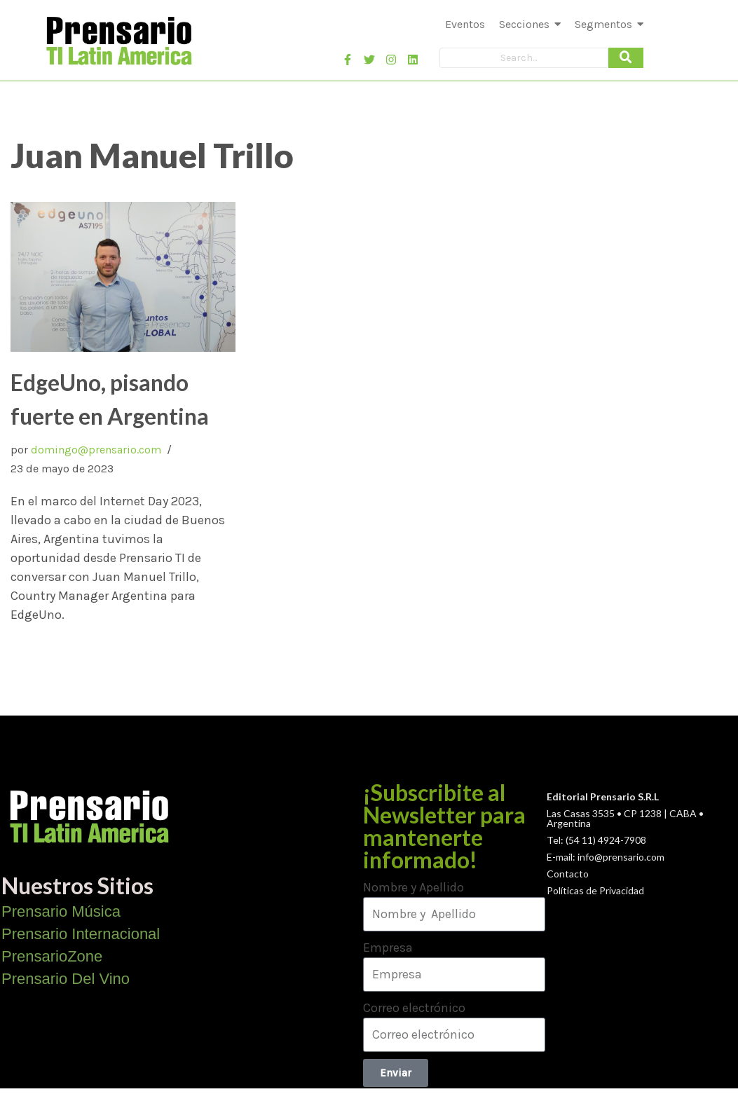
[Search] (523, 58)
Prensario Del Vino (65, 978)
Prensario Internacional (80, 934)
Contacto (568, 874)
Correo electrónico (414, 1008)
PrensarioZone (51, 956)
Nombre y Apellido (413, 887)
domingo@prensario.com (96, 449)
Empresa (388, 947)
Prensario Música (61, 911)
